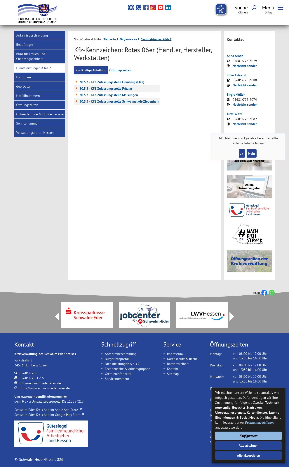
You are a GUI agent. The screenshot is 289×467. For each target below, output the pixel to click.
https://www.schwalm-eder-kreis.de (45, 388)
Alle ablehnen (248, 445)
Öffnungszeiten (120, 70)
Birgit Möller (236, 94)
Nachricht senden (245, 66)
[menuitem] (39, 35)
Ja (241, 153)
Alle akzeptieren (248, 455)
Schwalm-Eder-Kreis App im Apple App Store (48, 410)
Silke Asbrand (236, 75)
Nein (251, 153)
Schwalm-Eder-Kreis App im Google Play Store (49, 415)
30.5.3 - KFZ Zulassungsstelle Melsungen (106, 95)
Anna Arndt (235, 56)
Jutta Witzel (235, 114)
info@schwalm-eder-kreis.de (40, 383)
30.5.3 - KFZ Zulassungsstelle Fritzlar (103, 88)
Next (233, 316)
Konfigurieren (248, 436)
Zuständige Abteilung (91, 70)
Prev (55, 316)
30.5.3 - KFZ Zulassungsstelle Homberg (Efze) (109, 82)
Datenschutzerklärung (259, 422)
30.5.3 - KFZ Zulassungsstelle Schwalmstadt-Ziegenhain (117, 101)
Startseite (109, 39)
